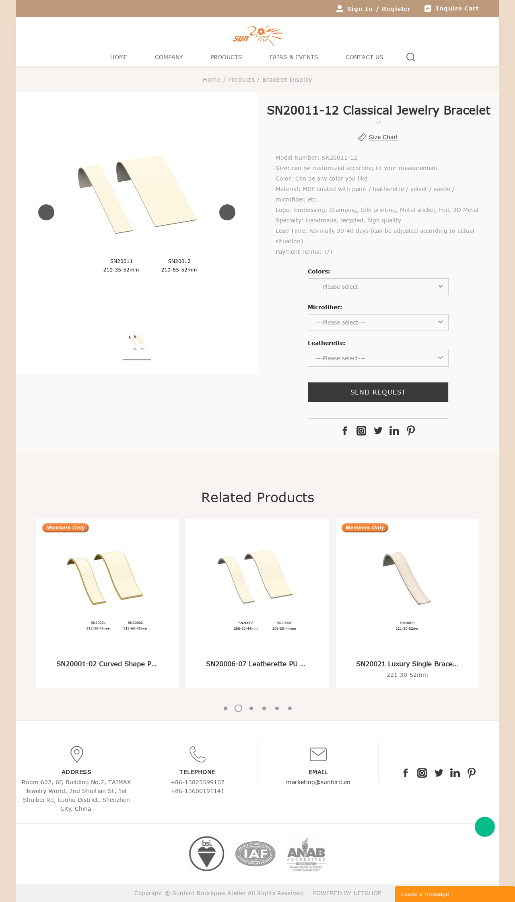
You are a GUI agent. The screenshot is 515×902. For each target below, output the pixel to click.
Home (119, 56)
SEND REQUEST (378, 392)
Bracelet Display (287, 79)
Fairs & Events (294, 56)
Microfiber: (325, 307)
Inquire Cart (457, 8)
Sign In (360, 8)
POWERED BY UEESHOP (347, 893)
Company (169, 56)
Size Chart (383, 137)
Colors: (319, 271)
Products (226, 56)
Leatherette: (327, 342)
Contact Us (364, 56)
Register (396, 8)
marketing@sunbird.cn (318, 782)
